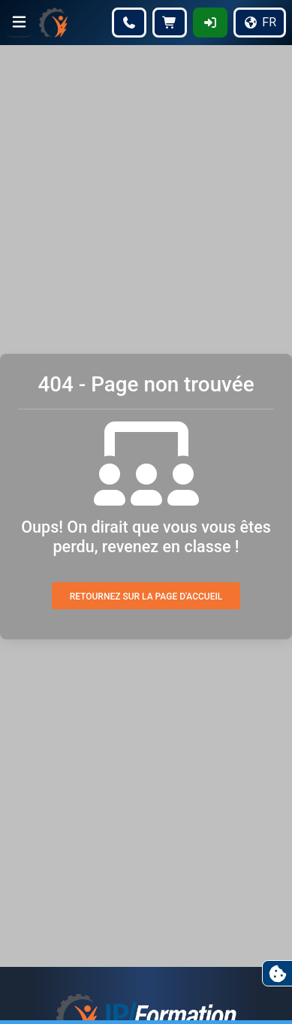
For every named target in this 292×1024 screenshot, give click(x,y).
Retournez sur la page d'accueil (146, 596)
